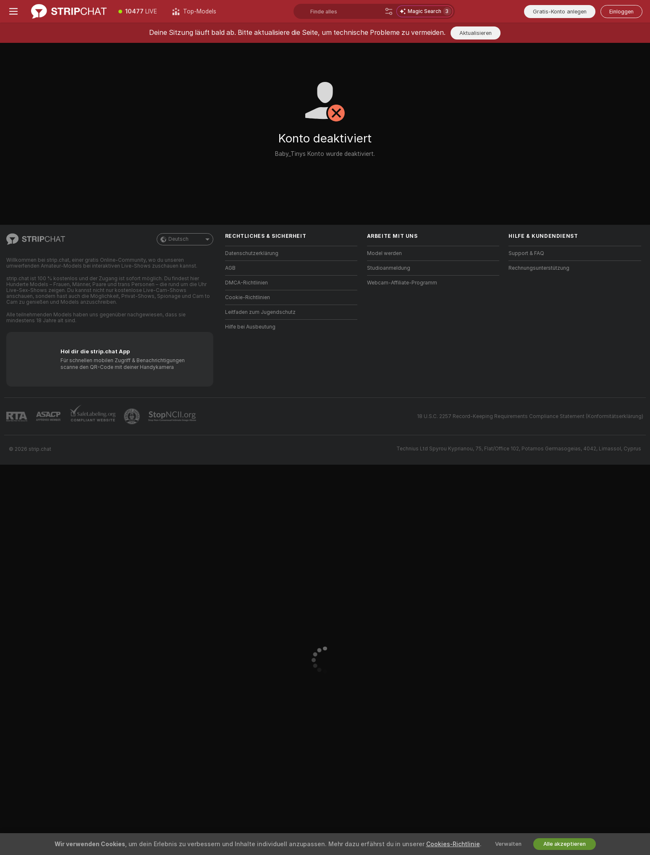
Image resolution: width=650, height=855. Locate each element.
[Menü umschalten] (13, 11)
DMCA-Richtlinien (246, 283)
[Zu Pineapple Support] (133, 416)
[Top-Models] (194, 11)
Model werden (384, 253)
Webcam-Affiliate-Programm (402, 283)
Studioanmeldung (388, 268)
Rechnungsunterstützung (538, 268)
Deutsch (185, 239)
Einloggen (621, 11)
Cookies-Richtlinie (453, 844)
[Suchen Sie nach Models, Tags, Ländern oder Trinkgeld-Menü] (345, 11)
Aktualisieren (475, 33)
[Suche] (389, 11)
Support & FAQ (526, 253)
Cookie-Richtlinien (247, 297)
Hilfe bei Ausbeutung (250, 327)
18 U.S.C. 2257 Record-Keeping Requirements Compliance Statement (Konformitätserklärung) (530, 416)
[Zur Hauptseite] (69, 11)
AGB (230, 268)
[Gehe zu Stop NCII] (173, 416)
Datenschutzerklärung (251, 253)
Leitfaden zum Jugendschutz (260, 312)
